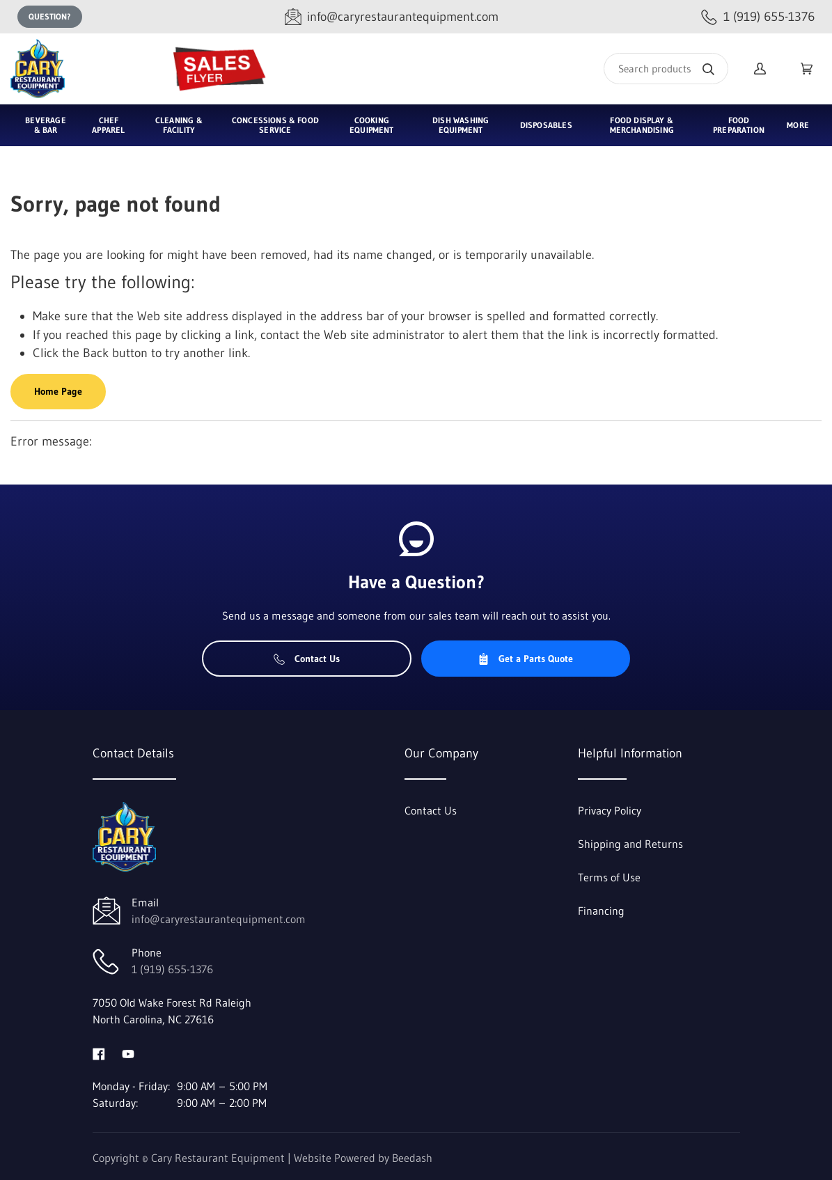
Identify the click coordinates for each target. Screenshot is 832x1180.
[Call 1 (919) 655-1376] (758, 17)
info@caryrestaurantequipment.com (219, 919)
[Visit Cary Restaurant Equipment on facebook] (99, 1053)
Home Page (58, 391)
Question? (50, 16)
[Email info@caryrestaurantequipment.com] (392, 17)
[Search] (666, 68)
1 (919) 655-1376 (172, 969)
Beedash (412, 1158)
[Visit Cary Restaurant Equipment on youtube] (128, 1053)
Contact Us (307, 658)
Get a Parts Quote (525, 658)
